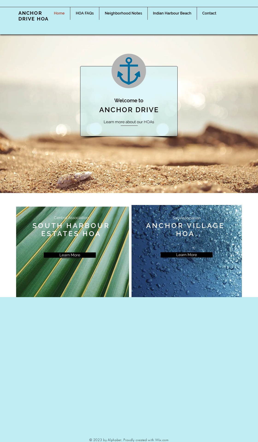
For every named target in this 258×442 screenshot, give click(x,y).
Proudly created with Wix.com (146, 440)
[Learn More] (70, 255)
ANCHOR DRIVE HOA (33, 16)
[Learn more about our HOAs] (129, 122)
